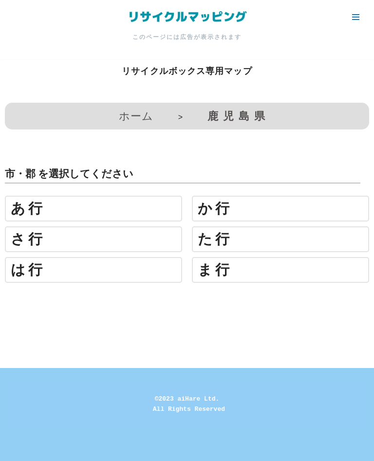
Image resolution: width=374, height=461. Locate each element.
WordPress (221, 451)
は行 (28, 270)
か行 (215, 209)
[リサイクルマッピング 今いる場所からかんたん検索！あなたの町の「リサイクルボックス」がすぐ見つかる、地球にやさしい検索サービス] (187, 17)
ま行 (215, 270)
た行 (215, 239)
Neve (143, 451)
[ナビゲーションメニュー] (356, 17)
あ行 (28, 209)
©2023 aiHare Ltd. (187, 399)
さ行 (28, 239)
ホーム (136, 116)
